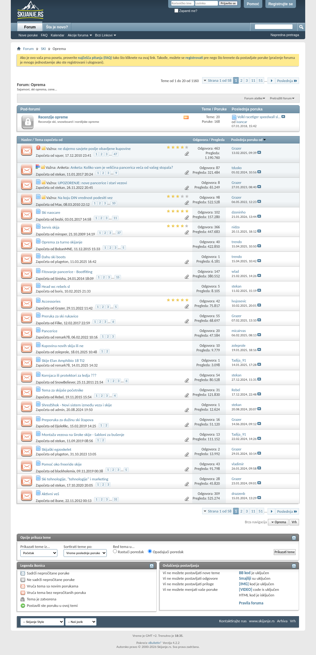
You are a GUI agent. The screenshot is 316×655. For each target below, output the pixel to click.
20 (218, 331)
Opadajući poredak (166, 551)
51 (261, 80)
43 (218, 464)
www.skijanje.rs (262, 621)
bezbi (59, 219)
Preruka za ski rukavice (60, 316)
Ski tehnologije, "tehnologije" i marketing (75, 479)
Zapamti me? (185, 11)
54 (218, 375)
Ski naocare (51, 212)
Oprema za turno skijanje (62, 242)
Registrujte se (280, 4)
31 (218, 390)
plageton (62, 261)
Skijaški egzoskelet (56, 449)
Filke (58, 323)
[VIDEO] (245, 589)
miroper (61, 234)
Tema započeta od (48, 140)
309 (217, 493)
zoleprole (62, 352)
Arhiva (282, 621)
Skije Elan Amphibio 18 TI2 (63, 360)
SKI (43, 48)
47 (115, 154)
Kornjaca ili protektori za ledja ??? (69, 375)
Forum (29, 27)
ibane (59, 501)
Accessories (51, 301)
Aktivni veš (50, 493)
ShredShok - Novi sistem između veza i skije (77, 405)
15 (117, 277)
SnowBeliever (65, 382)
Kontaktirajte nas (233, 621)
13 (218, 434)
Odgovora (200, 140)
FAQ (44, 35)
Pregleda (218, 140)
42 (218, 301)
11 (253, 80)
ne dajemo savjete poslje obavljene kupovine (94, 148)
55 (218, 316)
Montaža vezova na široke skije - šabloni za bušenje (83, 434)
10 (113, 203)
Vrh (294, 522)
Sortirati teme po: (78, 546)
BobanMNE (63, 249)
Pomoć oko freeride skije (62, 464)
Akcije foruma (78, 35)
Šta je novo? (57, 27)
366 (217, 227)
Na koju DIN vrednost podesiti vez (85, 197)
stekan (60, 174)
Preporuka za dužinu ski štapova (68, 419)
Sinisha (60, 278)
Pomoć (253, 4)
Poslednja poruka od (248, 140)
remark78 (62, 337)
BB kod (244, 572)
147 (217, 271)
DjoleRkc (61, 426)
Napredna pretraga (285, 35)
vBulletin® (155, 643)
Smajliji (245, 578)
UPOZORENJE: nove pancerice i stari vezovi (92, 182)
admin (60, 410)
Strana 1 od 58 (219, 80)
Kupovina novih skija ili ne (63, 345)
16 (218, 419)
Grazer (60, 308)
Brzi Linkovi (103, 35)
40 (218, 242)
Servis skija (50, 227)
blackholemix (65, 471)
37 (119, 233)
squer (59, 155)
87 (218, 168)
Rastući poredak (128, 551)
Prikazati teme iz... (35, 546)
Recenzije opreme (53, 117)
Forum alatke (253, 98)
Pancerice (49, 331)
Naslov (26, 140)
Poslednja (287, 80)
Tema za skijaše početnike (62, 390)
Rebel (59, 397)
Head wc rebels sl (56, 286)
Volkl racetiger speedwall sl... (259, 117)
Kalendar (57, 35)
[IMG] (244, 584)
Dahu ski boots (54, 257)
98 (218, 197)
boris (59, 291)
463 (217, 148)
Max (58, 204)
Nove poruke (28, 35)
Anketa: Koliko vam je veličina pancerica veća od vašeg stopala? (121, 167)
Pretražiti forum (281, 98)
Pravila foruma (251, 603)
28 (218, 479)
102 (217, 212)
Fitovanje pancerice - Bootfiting (67, 271)
